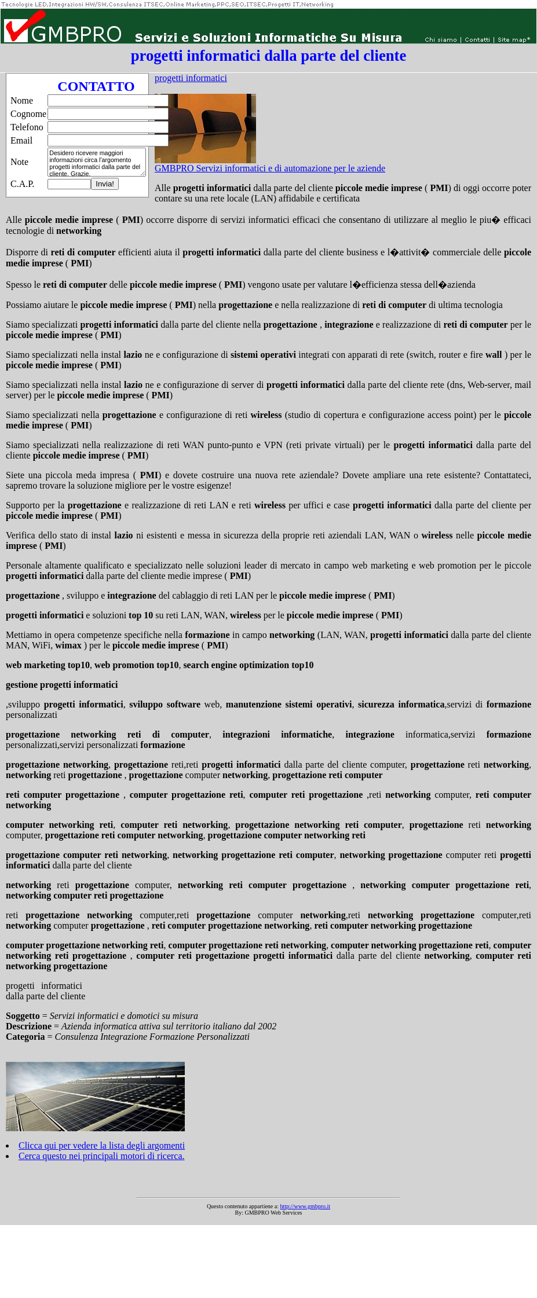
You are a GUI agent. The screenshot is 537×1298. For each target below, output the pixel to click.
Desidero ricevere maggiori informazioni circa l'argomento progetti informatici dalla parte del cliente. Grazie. (97, 162)
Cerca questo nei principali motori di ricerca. (102, 1156)
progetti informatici (191, 78)
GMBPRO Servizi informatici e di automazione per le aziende (270, 168)
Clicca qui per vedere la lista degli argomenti (102, 1145)
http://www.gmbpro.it (305, 1206)
